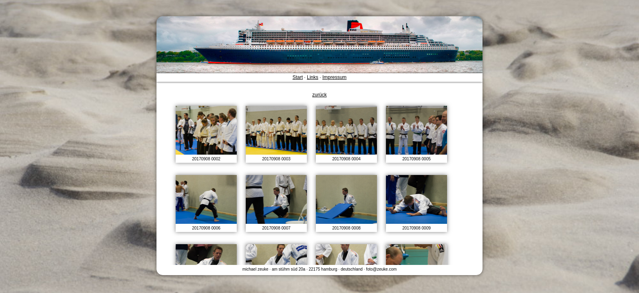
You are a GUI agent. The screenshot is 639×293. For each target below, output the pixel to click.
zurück (319, 95)
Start (298, 77)
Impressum (334, 77)
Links (312, 77)
